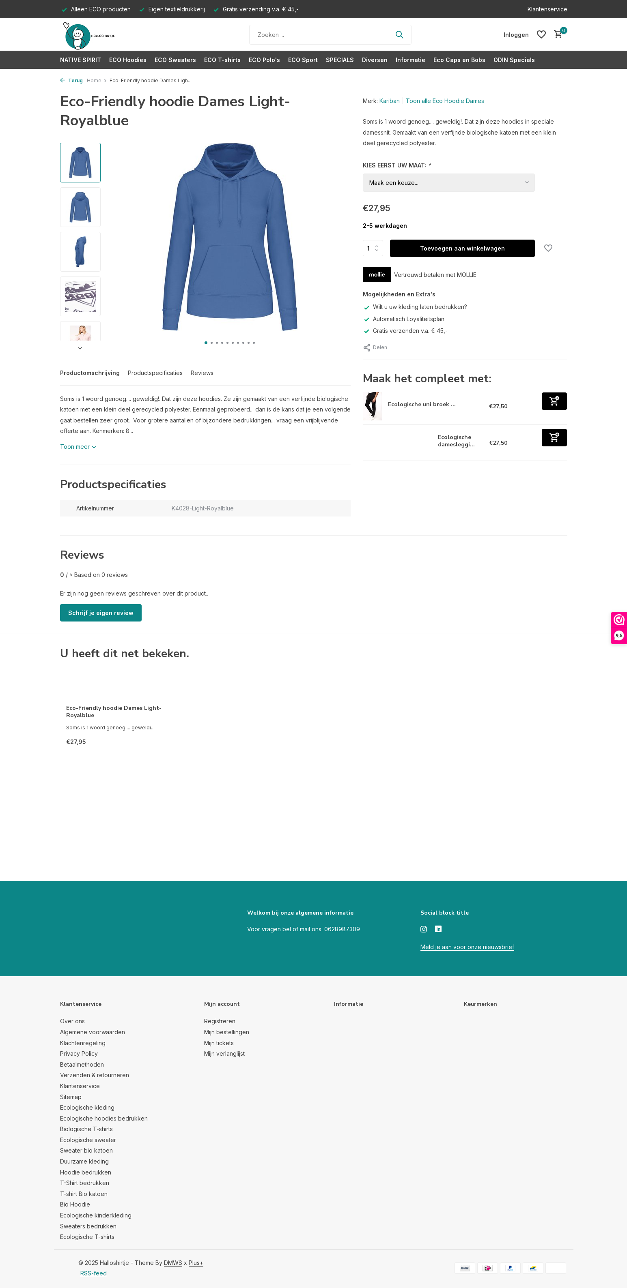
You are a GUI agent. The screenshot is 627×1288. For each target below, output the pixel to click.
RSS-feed (93, 1273)
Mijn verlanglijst (224, 1053)
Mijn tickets (219, 1042)
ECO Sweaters (175, 59)
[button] (206, 342)
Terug (71, 80)
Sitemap (71, 1096)
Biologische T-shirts (86, 1128)
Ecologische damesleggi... (456, 440)
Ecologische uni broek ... (422, 404)
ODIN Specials (514, 59)
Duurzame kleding (84, 1161)
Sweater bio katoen (86, 1150)
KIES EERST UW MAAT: (397, 165)
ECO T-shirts (222, 59)
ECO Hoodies (128, 59)
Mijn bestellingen (226, 1032)
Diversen (375, 59)
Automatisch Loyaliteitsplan (403, 318)
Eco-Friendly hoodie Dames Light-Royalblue (114, 712)
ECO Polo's (264, 59)
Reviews (202, 372)
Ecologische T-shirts (87, 1236)
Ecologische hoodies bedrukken (104, 1118)
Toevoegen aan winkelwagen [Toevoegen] (462, 248)
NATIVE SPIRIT (80, 59)
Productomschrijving (90, 372)
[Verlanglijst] (541, 34)
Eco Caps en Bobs (459, 59)
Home (97, 80)
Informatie (410, 59)
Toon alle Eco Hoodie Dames (445, 100)
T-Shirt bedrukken (84, 1182)
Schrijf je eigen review (101, 612)
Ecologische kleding (87, 1107)
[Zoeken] (330, 35)
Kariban (389, 100)
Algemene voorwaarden (92, 1032)
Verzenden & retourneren (94, 1075)
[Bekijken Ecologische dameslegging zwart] (397, 442)
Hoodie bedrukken (85, 1172)
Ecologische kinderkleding (95, 1215)
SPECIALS (340, 59)
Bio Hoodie (75, 1204)
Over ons (72, 1021)
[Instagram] (423, 929)
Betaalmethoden (82, 1064)
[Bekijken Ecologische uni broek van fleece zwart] (372, 406)
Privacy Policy (79, 1053)
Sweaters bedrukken (88, 1226)
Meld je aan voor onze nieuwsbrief (467, 946)
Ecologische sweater (88, 1139)
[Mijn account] (516, 34)
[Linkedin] (438, 929)
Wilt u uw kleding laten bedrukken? (415, 306)
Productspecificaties (155, 372)
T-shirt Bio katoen (84, 1193)
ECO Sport (303, 59)
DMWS (173, 1262)
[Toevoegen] (554, 401)
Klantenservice (547, 9)
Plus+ (196, 1262)
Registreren (219, 1021)
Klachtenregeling (83, 1042)
